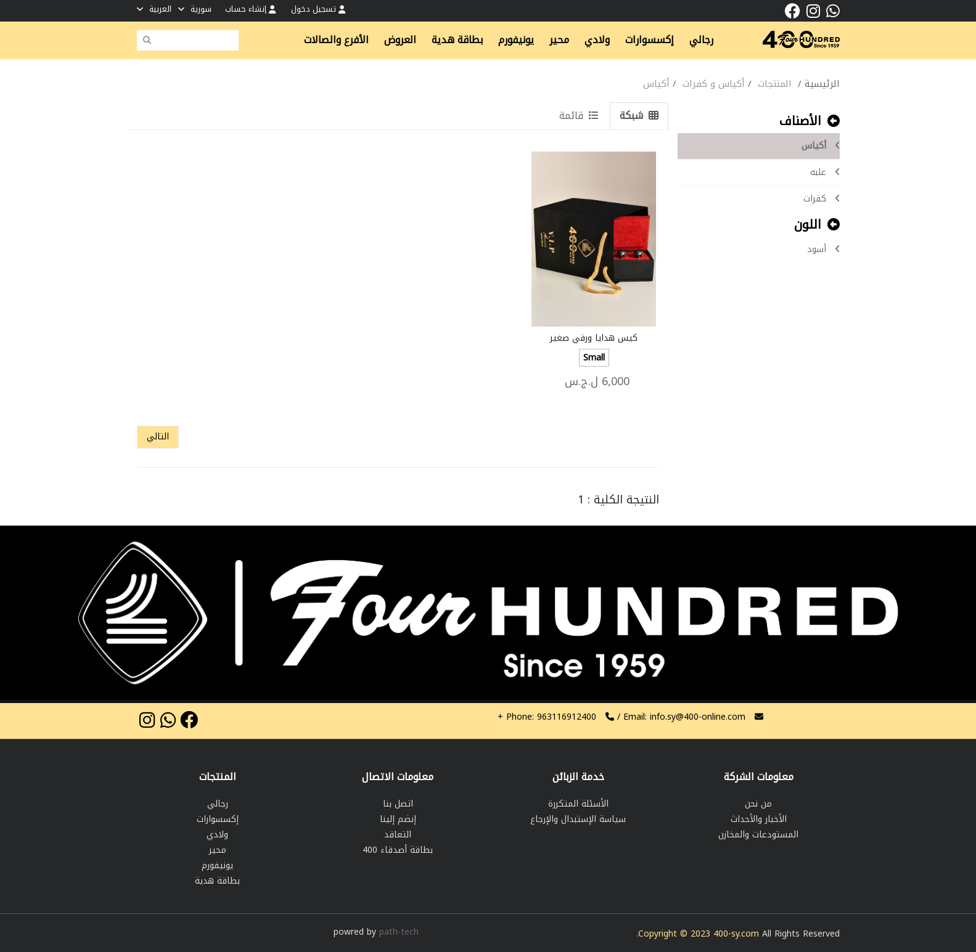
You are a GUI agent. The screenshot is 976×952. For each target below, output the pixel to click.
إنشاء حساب (250, 9)
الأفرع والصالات (336, 40)
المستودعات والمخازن (758, 834)
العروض (400, 40)
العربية (154, 9)
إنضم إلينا (398, 819)
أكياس (821, 145)
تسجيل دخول (318, 9)
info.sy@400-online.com (697, 717)
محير (559, 40)
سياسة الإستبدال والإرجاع (578, 819)
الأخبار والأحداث (759, 819)
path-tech (399, 932)
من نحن (758, 803)
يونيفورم (516, 40)
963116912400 (547, 717)
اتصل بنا (398, 803)
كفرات (821, 198)
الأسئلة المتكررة (578, 803)
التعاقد (397, 834)
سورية (194, 9)
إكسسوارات (649, 40)
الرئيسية (822, 83)
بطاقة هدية (457, 40)
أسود (823, 249)
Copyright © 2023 (675, 934)
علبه (825, 172)
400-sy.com (736, 934)
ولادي (597, 40)
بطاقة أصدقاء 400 (398, 850)
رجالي (701, 40)
